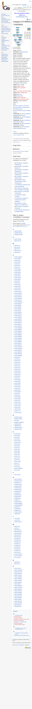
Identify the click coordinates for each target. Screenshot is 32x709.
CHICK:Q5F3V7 (18, 300)
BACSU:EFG (17, 247)
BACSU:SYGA (17, 250)
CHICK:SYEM (17, 403)
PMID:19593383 (18, 594)
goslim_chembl (20, 86)
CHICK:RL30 (17, 367)
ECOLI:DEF (17, 437)
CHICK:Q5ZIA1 (17, 307)
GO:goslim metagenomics (19, 620)
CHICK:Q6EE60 (18, 338)
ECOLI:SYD (17, 458)
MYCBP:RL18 (17, 542)
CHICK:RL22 (17, 362)
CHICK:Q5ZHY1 (18, 303)
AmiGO (15, 131)
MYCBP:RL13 (17, 540)
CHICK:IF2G (17, 282)
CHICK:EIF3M (17, 277)
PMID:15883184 (18, 582)
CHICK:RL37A (17, 372)
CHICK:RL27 (17, 365)
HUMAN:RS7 (17, 513)
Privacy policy (14, 644)
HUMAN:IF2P (17, 498)
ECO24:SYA (17, 435)
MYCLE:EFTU (17, 557)
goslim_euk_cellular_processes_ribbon (22, 91)
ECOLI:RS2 (17, 449)
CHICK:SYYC (17, 410)
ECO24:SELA (17, 433)
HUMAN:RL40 (17, 508)
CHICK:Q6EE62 (18, 341)
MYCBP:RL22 (17, 545)
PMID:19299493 (18, 592)
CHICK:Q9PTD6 (18, 353)
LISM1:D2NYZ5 (18, 521)
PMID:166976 (17, 583)
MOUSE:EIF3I (17, 535)
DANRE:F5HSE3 (18, 418)
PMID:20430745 (18, 596)
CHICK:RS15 (17, 388)
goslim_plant (20, 95)
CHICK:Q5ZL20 (18, 322)
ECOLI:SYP (17, 465)
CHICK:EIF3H (17, 272)
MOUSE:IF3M (17, 536)
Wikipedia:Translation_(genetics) (20, 105)
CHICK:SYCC (17, 402)
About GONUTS (21, 644)
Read (16, 7)
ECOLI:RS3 (17, 451)
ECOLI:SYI (16, 463)
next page (23, 223)
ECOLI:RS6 (17, 452)
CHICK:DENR (17, 258)
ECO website (3, 47)
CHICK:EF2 (17, 263)
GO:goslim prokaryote (18, 623)
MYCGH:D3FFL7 (18, 555)
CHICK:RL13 (17, 359)
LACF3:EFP (17, 518)
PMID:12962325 (18, 578)
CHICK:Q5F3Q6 (18, 298)
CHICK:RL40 (17, 376)
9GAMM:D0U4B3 (18, 234)
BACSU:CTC (17, 245)
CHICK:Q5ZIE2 (17, 308)
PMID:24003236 (18, 601)
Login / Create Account (5, 22)
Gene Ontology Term (16, 4)
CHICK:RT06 (17, 398)
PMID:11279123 (18, 575)
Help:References (18, 151)
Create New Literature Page (5, 32)
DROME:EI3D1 (17, 424)
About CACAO (4, 26)
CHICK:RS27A (17, 391)
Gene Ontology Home (18, 134)
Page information (4, 61)
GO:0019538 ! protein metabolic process (21, 635)
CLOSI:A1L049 (17, 412)
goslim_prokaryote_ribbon (23, 99)
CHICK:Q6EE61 (18, 340)
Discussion (24, 4)
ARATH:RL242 (17, 240)
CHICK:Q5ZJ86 (17, 312)
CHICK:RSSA (17, 397)
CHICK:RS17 (17, 390)
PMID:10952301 (18, 573)
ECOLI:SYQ (17, 466)
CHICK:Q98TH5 (18, 352)
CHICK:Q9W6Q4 (18, 355)
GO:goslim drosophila (18, 617)
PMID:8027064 (17, 606)
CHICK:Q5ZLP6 (18, 326)
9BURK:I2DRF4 (18, 231)
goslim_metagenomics (22, 92)
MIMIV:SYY (17, 528)
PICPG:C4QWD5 (18, 570)
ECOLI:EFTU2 (17, 442)
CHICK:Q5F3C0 (18, 296)
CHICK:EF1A (17, 260)
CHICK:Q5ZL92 (18, 324)
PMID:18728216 (18, 590)
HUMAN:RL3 (17, 506)
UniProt (2, 42)
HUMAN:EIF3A (17, 494)
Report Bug (3, 18)
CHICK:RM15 (17, 379)
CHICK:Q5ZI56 (17, 305)
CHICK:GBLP (17, 279)
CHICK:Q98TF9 (18, 350)
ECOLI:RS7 (17, 454)
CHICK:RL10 (17, 357)
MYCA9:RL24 (17, 538)
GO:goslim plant (23, 621)
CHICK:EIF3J (17, 274)
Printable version (4, 58)
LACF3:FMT (17, 520)
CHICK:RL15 (17, 360)
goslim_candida (20, 84)
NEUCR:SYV (17, 563)
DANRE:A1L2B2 (18, 417)
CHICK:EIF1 (17, 267)
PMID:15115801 (18, 580)
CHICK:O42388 (17, 293)
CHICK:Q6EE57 (18, 333)
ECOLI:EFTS (17, 440)
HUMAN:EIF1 (17, 493)
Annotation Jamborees (5, 19)
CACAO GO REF (4, 33)
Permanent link (4, 60)
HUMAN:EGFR (17, 491)
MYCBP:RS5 (17, 550)
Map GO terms (4, 50)
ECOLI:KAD (17, 444)
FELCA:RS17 (17, 474)
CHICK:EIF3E (17, 270)
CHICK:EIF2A (17, 269)
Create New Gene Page (6, 29)
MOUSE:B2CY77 (18, 531)
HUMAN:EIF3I (17, 496)
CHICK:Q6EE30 (18, 329)
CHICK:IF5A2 (17, 289)
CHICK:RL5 (17, 378)
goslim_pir (19, 94)
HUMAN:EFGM (17, 489)
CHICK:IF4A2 (17, 284)
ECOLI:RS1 (17, 447)
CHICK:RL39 (17, 374)
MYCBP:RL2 (17, 543)
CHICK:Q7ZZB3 (18, 346)
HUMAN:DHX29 (18, 484)
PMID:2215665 (17, 599)
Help (30, 19)
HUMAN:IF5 (17, 500)
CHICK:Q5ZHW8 (18, 301)
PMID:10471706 (18, 571)
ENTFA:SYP (17, 470)
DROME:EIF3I (17, 425)
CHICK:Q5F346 (18, 295)
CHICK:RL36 (17, 371)
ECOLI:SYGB (17, 461)
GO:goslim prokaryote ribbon (19, 624)
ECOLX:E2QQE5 (18, 468)
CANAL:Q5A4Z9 (18, 257)
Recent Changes (4, 21)
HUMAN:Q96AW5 (18, 505)
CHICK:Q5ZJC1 (18, 314)
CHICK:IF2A (17, 281)
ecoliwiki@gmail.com (21, 16)
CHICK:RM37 (17, 381)
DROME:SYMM (18, 429)
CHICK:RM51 (17, 383)
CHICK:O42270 (17, 291)
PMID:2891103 (17, 604)
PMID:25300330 (18, 603)
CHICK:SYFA (17, 405)
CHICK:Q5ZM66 (18, 327)
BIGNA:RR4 (17, 252)
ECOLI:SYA (17, 456)
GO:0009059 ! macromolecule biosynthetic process (20, 629)
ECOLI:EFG (17, 439)
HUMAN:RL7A (17, 510)
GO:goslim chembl (17, 616)
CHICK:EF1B (17, 262)
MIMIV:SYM (17, 526)
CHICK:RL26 (17, 364)
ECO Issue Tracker (5, 48)
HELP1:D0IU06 (17, 479)
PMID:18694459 (18, 589)
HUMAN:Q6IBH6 (18, 503)
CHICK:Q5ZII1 (17, 310)
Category (15, 611)
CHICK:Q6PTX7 (18, 343)
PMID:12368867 (18, 577)
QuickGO (3, 39)
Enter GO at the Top (5, 15)
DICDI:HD (16, 420)
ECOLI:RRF (17, 445)
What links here (4, 54)
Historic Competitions (5, 28)
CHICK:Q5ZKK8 (18, 320)
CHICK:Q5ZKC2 (18, 317)
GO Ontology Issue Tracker (5, 41)
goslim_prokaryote (21, 97)
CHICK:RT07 (17, 400)
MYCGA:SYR (17, 552)
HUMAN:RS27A (18, 512)
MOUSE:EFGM (17, 533)
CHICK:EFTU (17, 265)
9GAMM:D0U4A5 (18, 232)
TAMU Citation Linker (5, 45)
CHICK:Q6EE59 (18, 336)
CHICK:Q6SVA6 (18, 345)
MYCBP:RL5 (17, 547)
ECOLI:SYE (17, 459)
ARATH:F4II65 (17, 239)
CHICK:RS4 (17, 393)
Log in (30, 1)
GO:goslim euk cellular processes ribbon (21, 619)
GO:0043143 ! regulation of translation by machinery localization (21, 200)
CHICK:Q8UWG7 (18, 348)
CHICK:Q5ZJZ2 (18, 315)
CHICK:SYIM (17, 407)
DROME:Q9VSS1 (18, 427)
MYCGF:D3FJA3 (18, 554)
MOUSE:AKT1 (17, 529)
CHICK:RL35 (17, 369)
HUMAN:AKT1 (17, 482)
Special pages (4, 57)
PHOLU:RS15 (17, 568)
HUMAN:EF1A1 (18, 487)
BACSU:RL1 (17, 248)
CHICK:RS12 (17, 384)
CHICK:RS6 (17, 395)
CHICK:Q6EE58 (18, 334)
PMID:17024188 (18, 587)
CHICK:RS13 (17, 386)
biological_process (23, 51)
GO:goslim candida (18, 615)
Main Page (3, 14)
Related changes (4, 55)
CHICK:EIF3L (17, 276)
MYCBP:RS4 (17, 548)
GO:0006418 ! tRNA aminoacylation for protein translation (20, 181)
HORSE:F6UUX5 (18, 481)
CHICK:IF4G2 (17, 286)
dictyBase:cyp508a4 (19, 422)
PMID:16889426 (18, 585)
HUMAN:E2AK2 (18, 486)
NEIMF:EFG (17, 562)
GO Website (3, 37)
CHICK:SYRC (17, 409)
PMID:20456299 (18, 597)
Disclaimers (27, 644)
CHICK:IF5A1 (17, 288)
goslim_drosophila (21, 87)
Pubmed (3, 44)
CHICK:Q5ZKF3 (18, 319)
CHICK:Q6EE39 (18, 331)
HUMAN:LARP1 (18, 501)
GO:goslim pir (16, 621)
